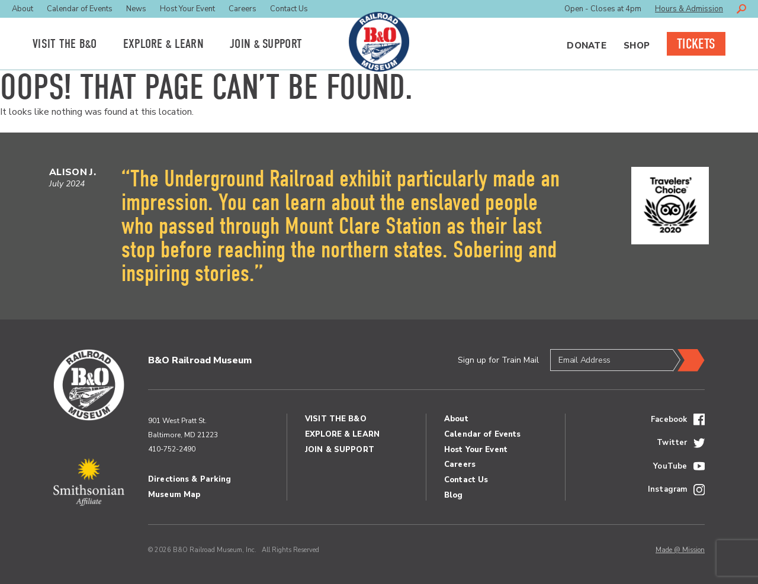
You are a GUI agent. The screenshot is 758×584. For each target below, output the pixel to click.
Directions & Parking (190, 479)
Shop (637, 45)
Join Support (266, 43)
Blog (453, 495)
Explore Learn (163, 43)
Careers (242, 9)
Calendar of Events (80, 9)
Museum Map (174, 494)
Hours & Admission (689, 9)
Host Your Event (187, 9)
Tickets (696, 44)
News (136, 9)
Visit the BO (65, 43)
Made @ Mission (680, 550)
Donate (586, 45)
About (22, 9)
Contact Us (289, 9)
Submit (689, 360)
